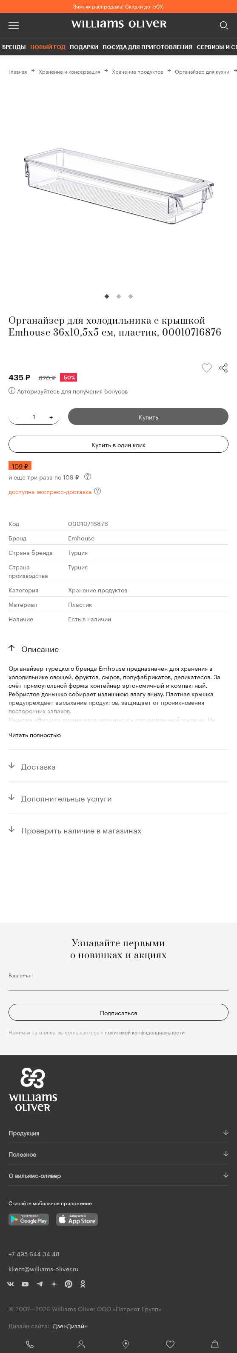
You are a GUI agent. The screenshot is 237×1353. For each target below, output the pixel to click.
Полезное (22, 1153)
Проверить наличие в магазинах (81, 829)
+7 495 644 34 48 (29, 1344)
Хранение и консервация (69, 71)
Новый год (48, 46)
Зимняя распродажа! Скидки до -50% (118, 6)
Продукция (24, 1132)
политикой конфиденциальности (145, 1032)
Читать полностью (35, 734)
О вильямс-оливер (35, 1175)
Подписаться (118, 1012)
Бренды (14, 46)
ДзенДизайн (70, 1325)
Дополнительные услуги (66, 797)
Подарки (84, 46)
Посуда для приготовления (147, 46)
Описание (40, 648)
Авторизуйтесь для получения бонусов (68, 390)
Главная (18, 71)
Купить (148, 416)
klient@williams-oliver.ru (43, 1268)
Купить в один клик (118, 444)
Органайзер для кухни (202, 71)
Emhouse (81, 537)
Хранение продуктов (137, 71)
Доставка (38, 765)
